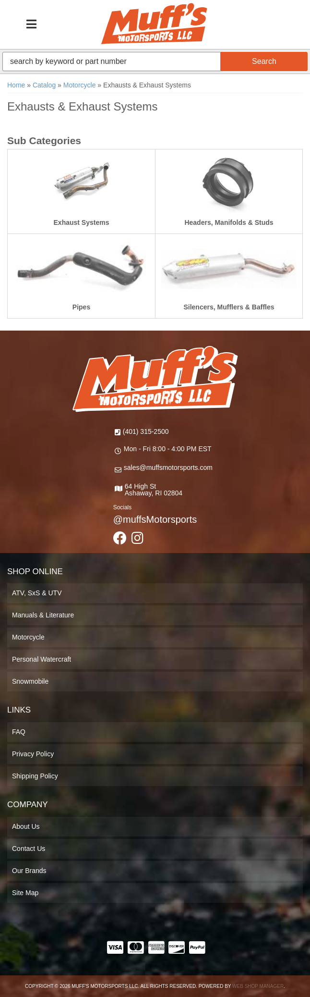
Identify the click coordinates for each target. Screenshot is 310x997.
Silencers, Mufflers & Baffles (228, 307)
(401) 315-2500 (146, 431)
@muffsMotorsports (155, 519)
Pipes (81, 307)
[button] (155, 61)
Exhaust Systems (81, 222)
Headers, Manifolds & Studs (228, 222)
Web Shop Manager (258, 986)
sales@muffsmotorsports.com (168, 467)
